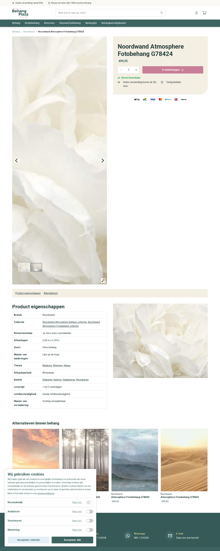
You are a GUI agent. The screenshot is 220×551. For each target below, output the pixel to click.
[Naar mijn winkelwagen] (204, 13)
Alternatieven (51, 293)
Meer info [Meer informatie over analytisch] (77, 511)
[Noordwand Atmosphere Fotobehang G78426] (85, 466)
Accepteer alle (72, 539)
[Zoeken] (161, 13)
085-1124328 (99, 537)
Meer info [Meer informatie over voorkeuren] (77, 521)
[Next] (102, 160)
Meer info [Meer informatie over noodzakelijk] (77, 502)
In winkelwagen (173, 69)
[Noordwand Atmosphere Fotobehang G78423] (184, 466)
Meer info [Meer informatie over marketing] (77, 530)
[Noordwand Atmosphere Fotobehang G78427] (35, 466)
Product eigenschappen (28, 293)
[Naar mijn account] (196, 13)
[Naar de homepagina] (20, 12)
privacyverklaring (46, 493)
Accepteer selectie (28, 539)
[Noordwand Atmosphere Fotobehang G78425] (134, 466)
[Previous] (17, 160)
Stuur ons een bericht (187, 537)
